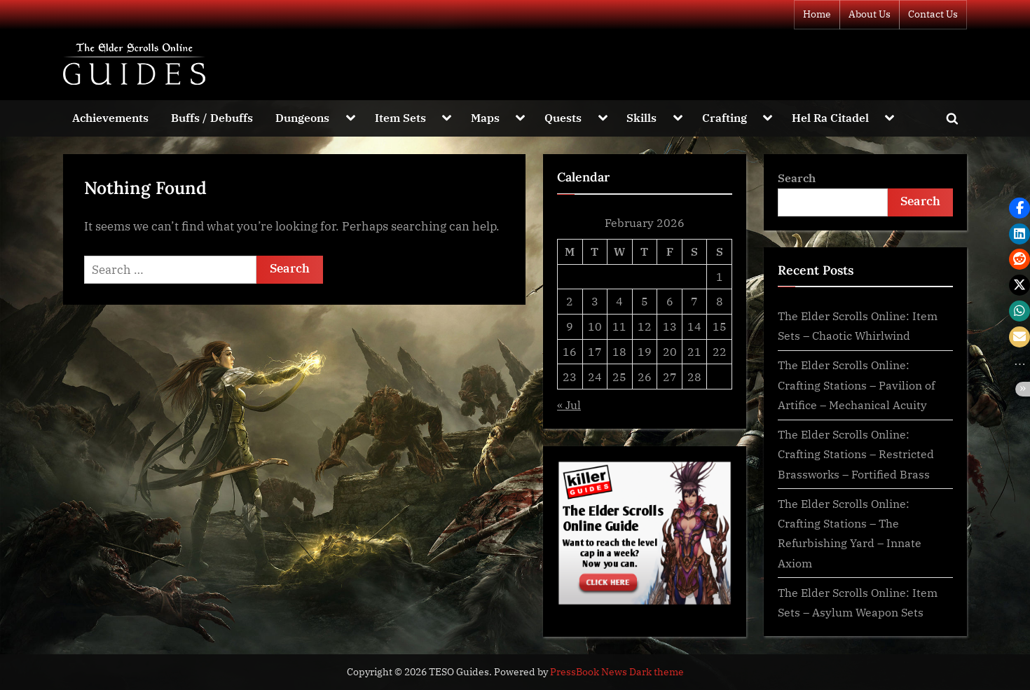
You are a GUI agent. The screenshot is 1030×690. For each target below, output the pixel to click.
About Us (870, 14)
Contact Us (933, 14)
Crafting (724, 117)
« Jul (569, 404)
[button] (1019, 208)
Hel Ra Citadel (830, 117)
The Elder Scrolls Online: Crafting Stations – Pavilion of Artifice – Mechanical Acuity (856, 384)
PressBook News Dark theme (617, 671)
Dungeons (302, 117)
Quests (563, 117)
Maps (485, 117)
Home (817, 14)
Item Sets (400, 117)
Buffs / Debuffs (212, 117)
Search (797, 177)
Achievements (110, 117)
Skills (641, 117)
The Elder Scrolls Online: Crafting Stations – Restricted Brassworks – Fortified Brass (856, 454)
